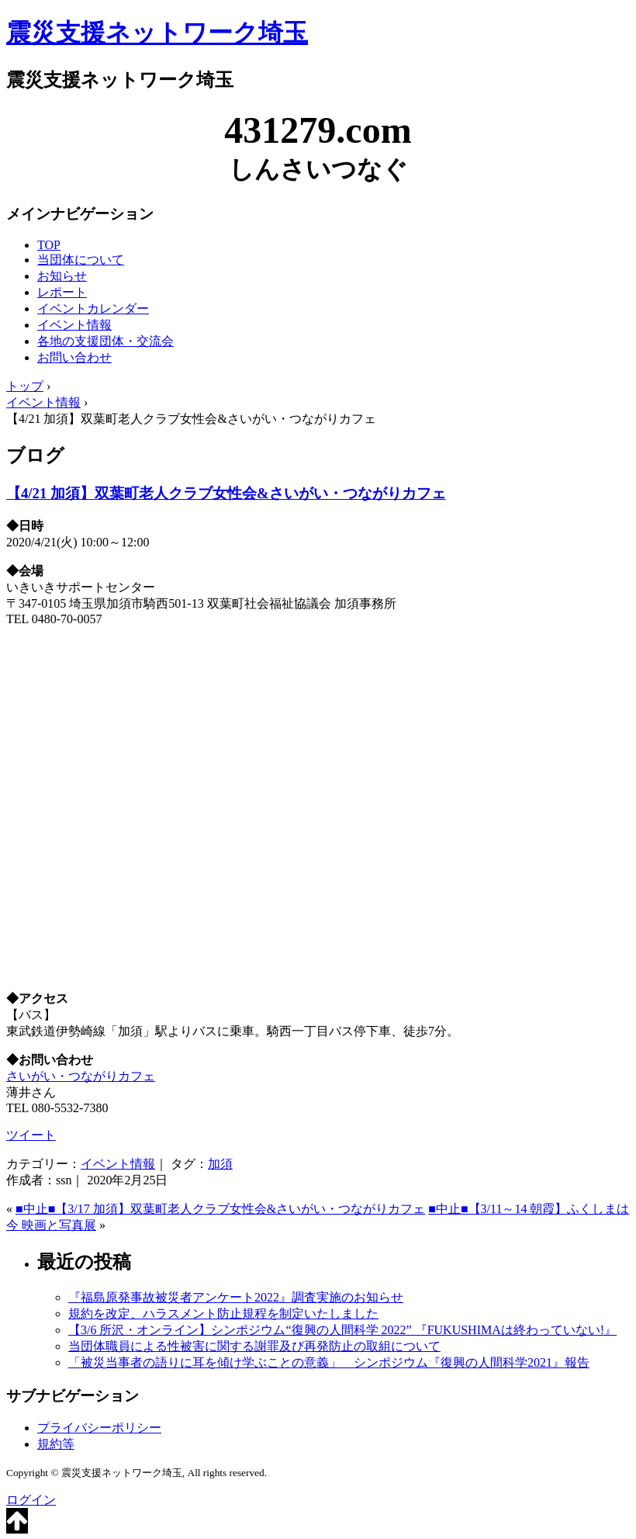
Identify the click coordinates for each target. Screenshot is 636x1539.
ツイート (31, 1135)
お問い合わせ (74, 357)
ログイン (31, 1499)
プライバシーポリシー (99, 1427)
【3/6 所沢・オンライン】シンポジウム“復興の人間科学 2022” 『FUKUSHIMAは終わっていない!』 (342, 1329)
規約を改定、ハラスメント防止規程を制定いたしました (223, 1313)
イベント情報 (74, 324)
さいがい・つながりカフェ (80, 1076)
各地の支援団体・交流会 (105, 341)
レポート (62, 292)
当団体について (80, 259)
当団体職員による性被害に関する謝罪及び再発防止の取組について (254, 1346)
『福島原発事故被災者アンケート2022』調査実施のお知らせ (235, 1297)
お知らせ (62, 275)
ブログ (35, 455)
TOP (48, 244)
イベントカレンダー (93, 308)
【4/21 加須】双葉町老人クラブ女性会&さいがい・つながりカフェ (226, 493)
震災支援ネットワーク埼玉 (157, 33)
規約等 (55, 1444)
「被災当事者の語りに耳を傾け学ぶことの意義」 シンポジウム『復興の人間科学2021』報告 (328, 1362)
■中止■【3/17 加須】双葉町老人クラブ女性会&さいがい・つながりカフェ (220, 1208)
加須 (220, 1163)
